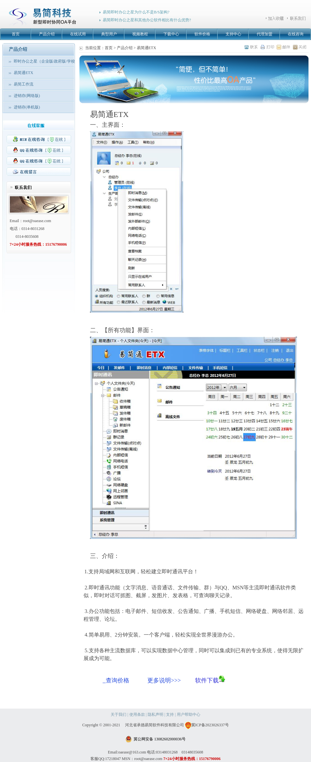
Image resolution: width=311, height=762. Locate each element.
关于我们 (118, 714)
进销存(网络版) (27, 95)
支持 (170, 714)
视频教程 (140, 34)
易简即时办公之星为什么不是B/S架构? (136, 12)
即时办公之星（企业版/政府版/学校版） (48, 61)
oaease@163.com (132, 752)
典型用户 (109, 34)
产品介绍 (47, 34)
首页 (16, 34)
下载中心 (171, 34)
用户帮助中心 (188, 714)
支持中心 (233, 34)
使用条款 (137, 714)
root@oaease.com (37, 221)
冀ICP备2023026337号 (207, 725)
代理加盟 (264, 34)
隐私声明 (155, 714)
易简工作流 (23, 84)
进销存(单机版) (27, 107)
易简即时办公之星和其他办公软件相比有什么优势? (147, 20)
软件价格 (202, 34)
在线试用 (78, 34)
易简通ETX (23, 72)
